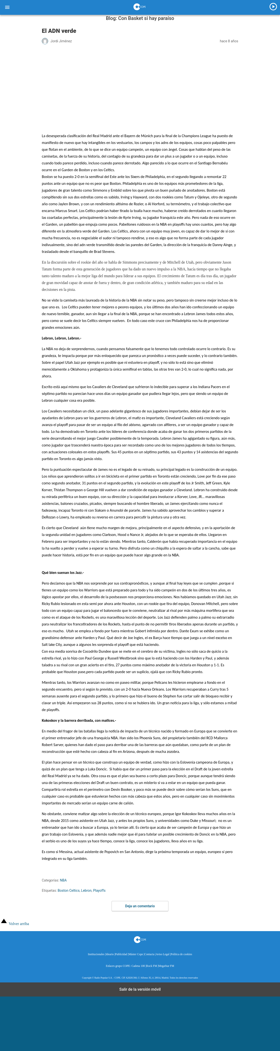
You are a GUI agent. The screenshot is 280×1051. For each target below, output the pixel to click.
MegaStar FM (166, 966)
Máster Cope (135, 954)
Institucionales (96, 954)
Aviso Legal (162, 954)
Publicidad (121, 954)
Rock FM (151, 966)
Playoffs (99, 890)
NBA (63, 880)
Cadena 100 (138, 966)
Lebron (86, 890)
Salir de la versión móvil (140, 989)
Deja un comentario (140, 906)
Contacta (149, 954)
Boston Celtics (68, 890)
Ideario (110, 954)
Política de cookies (181, 954)
